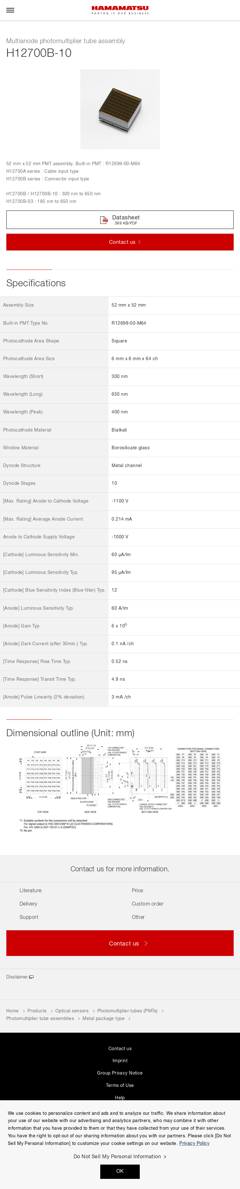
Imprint (120, 1061)
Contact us (120, 1049)
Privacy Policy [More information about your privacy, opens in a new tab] (194, 1143)
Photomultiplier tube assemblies (40, 1019)
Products (37, 1011)
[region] (120, 1144)
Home (12, 1011)
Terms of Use (120, 1085)
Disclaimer (17, 977)
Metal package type (104, 1019)
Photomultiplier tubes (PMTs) (127, 1011)
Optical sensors (72, 1011)
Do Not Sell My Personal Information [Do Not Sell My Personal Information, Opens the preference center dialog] (117, 1157)
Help (120, 1098)
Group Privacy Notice (120, 1073)
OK (120, 1171)
